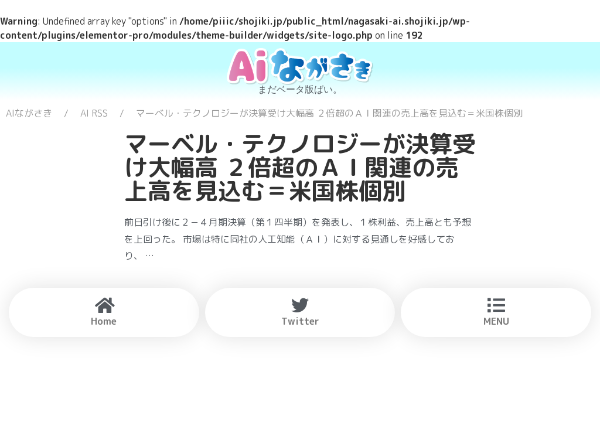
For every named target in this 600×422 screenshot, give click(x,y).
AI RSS (94, 113)
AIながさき (29, 113)
